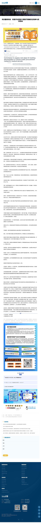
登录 (30, 2)
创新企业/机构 (4, 472)
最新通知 (23, 481)
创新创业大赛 (4, 473)
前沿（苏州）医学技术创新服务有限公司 (9, 515)
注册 (33, 2)
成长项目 (23, 472)
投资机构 (23, 475)
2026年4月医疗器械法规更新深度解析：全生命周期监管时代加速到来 (14, 424)
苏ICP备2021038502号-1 (6, 516)
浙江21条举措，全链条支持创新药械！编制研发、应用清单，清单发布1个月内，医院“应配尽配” (19, 433)
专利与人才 (4, 483)
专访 (2, 475)
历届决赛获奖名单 (24, 485)
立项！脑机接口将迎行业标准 (8, 426)
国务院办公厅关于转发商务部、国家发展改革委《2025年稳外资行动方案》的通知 (16, 428)
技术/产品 (3, 470)
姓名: (3, 440)
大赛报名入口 (24, 483)
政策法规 (3, 468)
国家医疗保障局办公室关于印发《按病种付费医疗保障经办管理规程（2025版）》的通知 (18, 430)
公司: (3, 446)
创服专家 (23, 473)
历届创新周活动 (5, 491)
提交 (5, 455)
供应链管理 (4, 479)
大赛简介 (23, 479)
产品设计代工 (4, 485)
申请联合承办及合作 (5, 492)
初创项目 (23, 470)
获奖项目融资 (24, 467)
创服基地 (3, 486)
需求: (3, 449)
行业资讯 (3, 467)
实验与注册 (4, 481)
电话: (3, 443)
